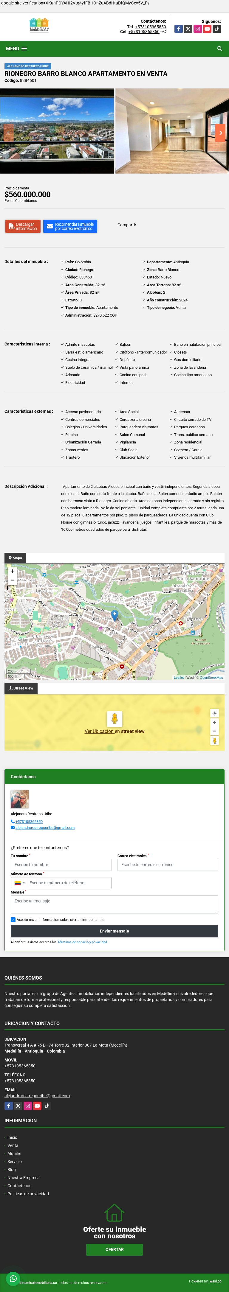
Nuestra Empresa (23, 1177)
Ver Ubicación (100, 731)
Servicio (14, 1161)
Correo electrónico (133, 855)
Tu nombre (20, 855)
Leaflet (179, 677)
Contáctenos (19, 1185)
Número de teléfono (27, 873)
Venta (12, 1145)
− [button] (13, 580)
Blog (11, 1169)
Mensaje (18, 892)
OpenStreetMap (211, 677)
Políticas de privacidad (28, 1193)
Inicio (12, 1137)
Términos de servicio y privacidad (82, 942)
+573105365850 (150, 26)
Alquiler (14, 1153)
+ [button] (13, 571)
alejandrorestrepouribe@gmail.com (45, 827)
